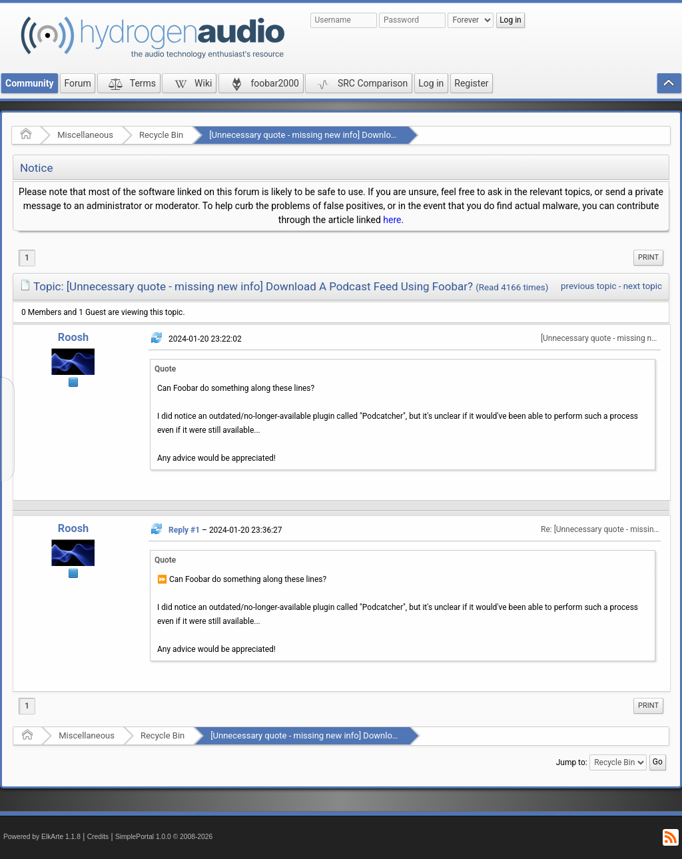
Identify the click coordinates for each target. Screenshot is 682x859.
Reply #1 (184, 530)
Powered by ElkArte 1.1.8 (42, 836)
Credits (98, 836)
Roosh (73, 337)
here (392, 219)
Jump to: (571, 762)
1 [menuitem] (27, 257)
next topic (642, 286)
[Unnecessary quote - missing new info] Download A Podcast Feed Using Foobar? (364, 135)
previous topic (588, 286)
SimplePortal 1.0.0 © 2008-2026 (163, 836)
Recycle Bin (161, 135)
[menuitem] (648, 258)
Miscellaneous (85, 135)
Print (648, 257)
